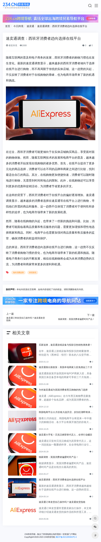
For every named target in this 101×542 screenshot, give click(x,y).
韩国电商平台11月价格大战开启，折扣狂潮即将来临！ (64, 412)
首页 (7, 26)
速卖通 (30, 26)
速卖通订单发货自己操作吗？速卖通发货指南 (62, 502)
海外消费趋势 (18, 273)
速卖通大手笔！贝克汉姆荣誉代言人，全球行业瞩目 (65, 434)
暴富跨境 (11, 45)
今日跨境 (18, 26)
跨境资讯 (32, 273)
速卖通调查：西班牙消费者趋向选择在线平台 (62, 26)
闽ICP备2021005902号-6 (66, 537)
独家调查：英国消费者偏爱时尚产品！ (58, 457)
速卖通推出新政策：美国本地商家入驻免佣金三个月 (65, 367)
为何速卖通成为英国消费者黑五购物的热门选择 (63, 389)
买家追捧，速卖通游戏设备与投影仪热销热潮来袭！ (65, 344)
